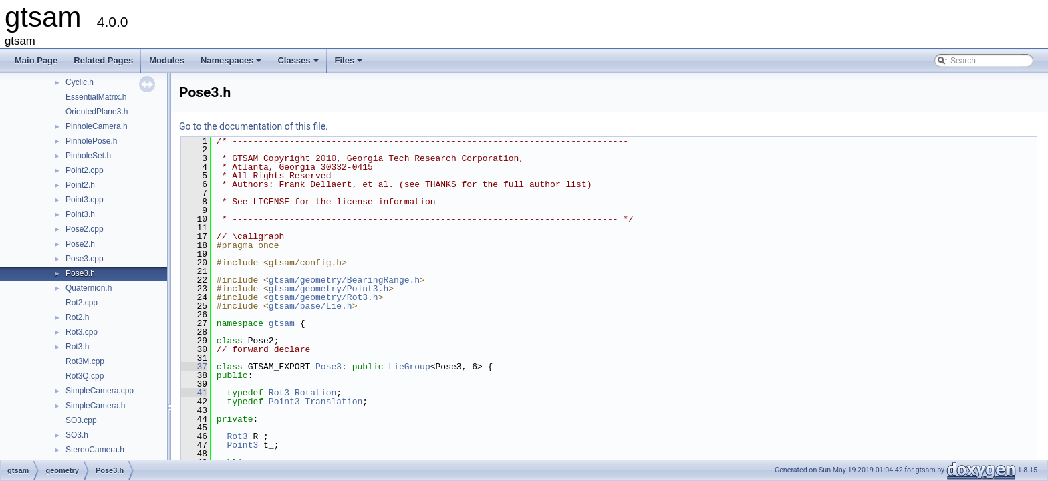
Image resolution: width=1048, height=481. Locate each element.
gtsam (282, 323)
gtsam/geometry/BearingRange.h (344, 280)
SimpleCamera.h (95, 405)
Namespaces (232, 64)
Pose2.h (80, 244)
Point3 (284, 401)
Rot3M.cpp (85, 361)
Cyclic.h (80, 82)
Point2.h (80, 185)
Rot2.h (77, 317)
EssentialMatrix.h (96, 97)
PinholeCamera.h (97, 126)
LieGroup (409, 367)
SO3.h (77, 435)
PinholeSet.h (88, 155)
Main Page (36, 60)
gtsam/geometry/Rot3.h (323, 297)
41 (194, 393)
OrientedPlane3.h (97, 111)
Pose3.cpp (85, 258)
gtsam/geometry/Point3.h (328, 289)
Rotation (315, 393)
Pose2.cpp (85, 229)
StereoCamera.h (95, 449)
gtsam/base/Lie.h (310, 306)
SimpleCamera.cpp (100, 390)
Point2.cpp (85, 170)
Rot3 (279, 393)
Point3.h (80, 214)
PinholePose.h (91, 141)
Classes (298, 64)
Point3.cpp (85, 199)
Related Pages (103, 60)
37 (194, 367)
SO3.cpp (81, 420)
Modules (166, 60)
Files (350, 64)
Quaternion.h (89, 288)
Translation (333, 401)
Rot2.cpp (82, 302)
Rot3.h (77, 346)
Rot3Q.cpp (85, 376)
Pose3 (328, 367)
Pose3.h (80, 273)
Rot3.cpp (82, 332)
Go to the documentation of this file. (253, 126)
